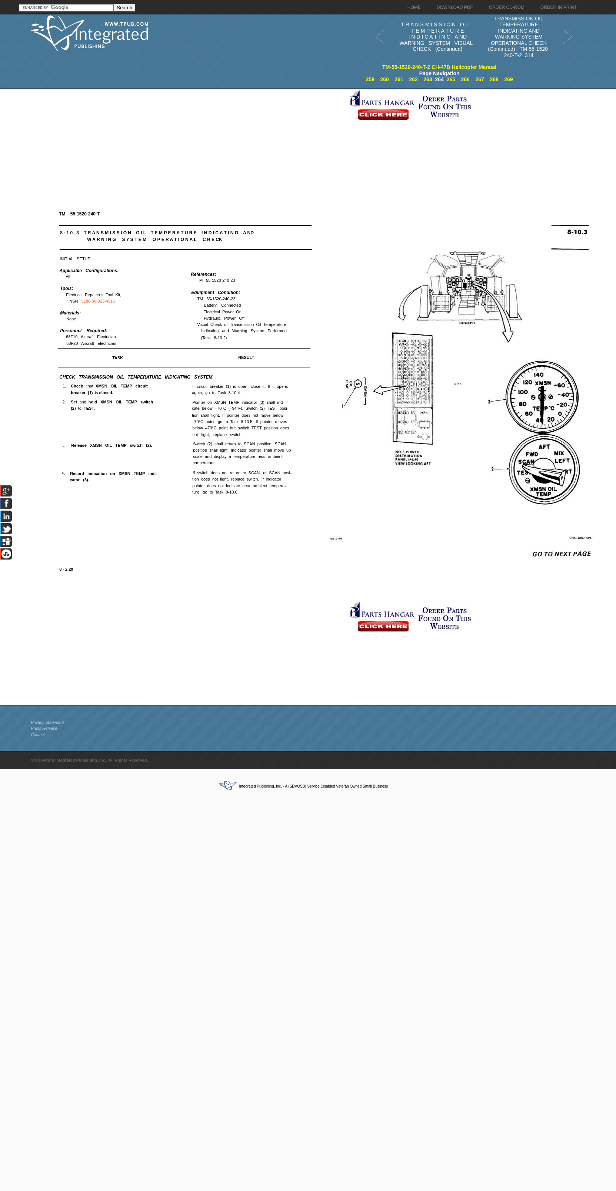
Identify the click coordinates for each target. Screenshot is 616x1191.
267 (479, 79)
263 (427, 79)
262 (413, 79)
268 (494, 79)
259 (370, 79)
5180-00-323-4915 (98, 301)
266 (465, 79)
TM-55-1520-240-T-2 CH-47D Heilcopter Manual (439, 67)
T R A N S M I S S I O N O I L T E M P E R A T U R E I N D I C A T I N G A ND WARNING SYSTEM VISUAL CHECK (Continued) (436, 37)
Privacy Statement (47, 722)
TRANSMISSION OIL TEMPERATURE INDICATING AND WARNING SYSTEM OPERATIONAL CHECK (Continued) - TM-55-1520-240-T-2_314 (518, 37)
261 (398, 79)
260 (384, 79)
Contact (38, 734)
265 (451, 79)
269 (508, 79)
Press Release (44, 728)
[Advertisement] (188, 141)
